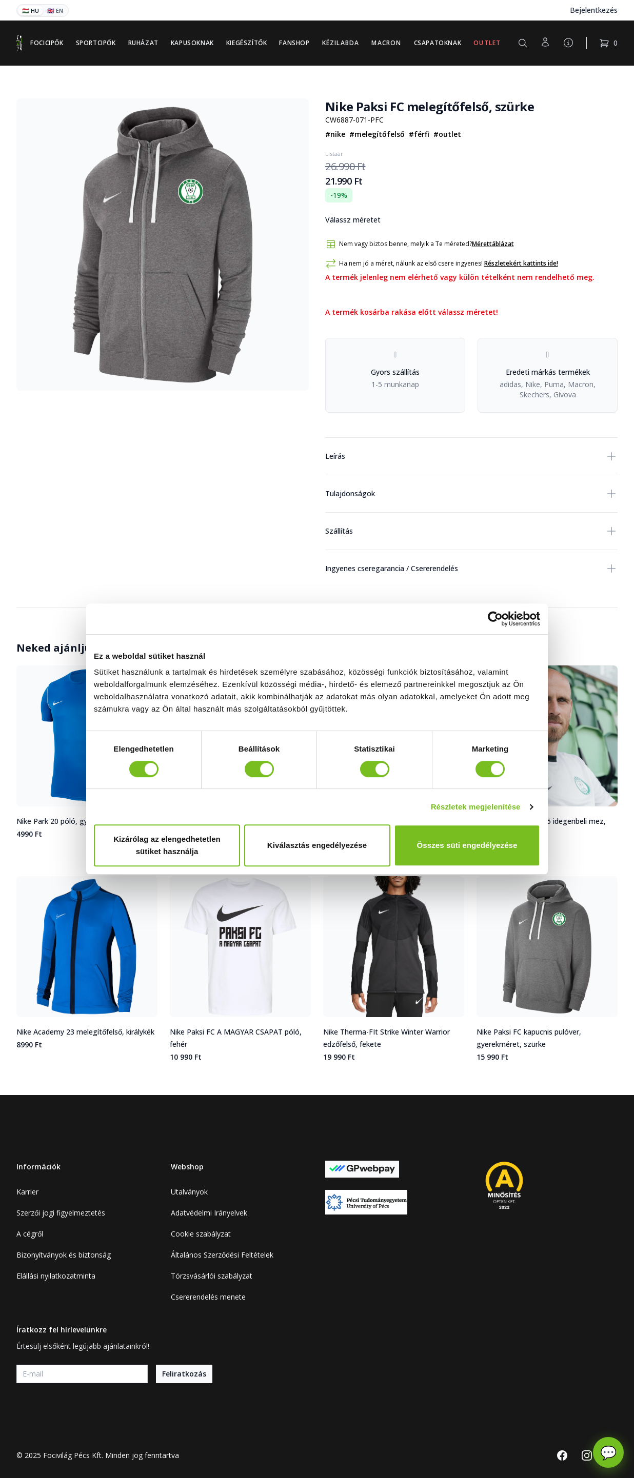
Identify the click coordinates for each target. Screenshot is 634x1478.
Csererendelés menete (208, 1297)
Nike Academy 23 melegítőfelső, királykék (85, 1032)
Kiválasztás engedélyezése (317, 845)
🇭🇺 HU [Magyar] (30, 10)
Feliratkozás (184, 1374)
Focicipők (46, 42)
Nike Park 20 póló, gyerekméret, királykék (85, 821)
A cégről (29, 1234)
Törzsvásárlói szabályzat (211, 1276)
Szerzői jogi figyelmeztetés (60, 1213)
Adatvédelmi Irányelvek (209, 1213)
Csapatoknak (438, 42)
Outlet (487, 42)
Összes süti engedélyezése (467, 845)
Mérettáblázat (493, 244)
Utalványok (189, 1192)
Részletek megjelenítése (476, 806)
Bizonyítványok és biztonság (63, 1255)
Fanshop (294, 42)
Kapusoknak (192, 42)
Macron (386, 42)
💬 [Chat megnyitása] (608, 1452)
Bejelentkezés (594, 10)
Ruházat (143, 42)
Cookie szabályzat (201, 1234)
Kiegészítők (246, 42)
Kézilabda (341, 42)
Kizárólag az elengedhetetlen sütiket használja (167, 845)
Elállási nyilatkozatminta (55, 1276)
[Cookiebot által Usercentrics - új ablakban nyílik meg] (495, 618)
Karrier (27, 1192)
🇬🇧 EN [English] (55, 10)
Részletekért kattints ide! (521, 263)
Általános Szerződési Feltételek (222, 1255)
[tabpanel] (162, 244)
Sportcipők (96, 42)
